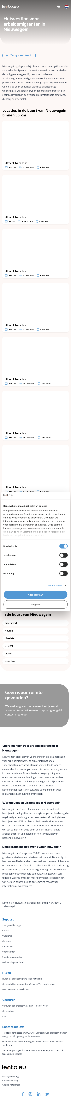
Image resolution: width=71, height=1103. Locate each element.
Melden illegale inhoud (13, 962)
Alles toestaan (35, 594)
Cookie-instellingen (11, 1084)
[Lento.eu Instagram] (30, 1094)
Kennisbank (7, 946)
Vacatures (7, 935)
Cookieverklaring (10, 1080)
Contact (6, 930)
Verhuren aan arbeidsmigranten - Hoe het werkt (25, 1005)
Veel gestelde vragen (12, 925)
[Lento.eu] (10, 6)
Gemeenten (8, 1011)
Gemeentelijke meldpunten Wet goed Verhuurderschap (28, 984)
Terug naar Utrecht (19, 55)
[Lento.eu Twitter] (47, 1094)
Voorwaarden (8, 951)
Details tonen (55, 585)
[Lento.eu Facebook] (23, 1094)
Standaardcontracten (12, 957)
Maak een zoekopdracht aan (15, 989)
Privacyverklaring (10, 1076)
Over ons (6, 941)
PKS (4, 1016)
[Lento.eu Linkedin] (39, 1094)
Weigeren (35, 604)
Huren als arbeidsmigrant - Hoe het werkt (22, 978)
